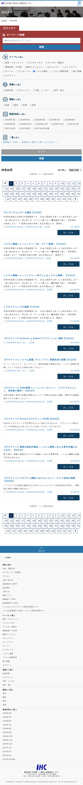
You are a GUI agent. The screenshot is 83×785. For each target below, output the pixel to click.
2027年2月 (9, 128)
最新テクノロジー (33, 67)
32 (28, 194)
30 (17, 194)
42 (8, 199)
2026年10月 (25, 124)
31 (22, 194)
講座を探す (7, 565)
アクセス (6, 576)
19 (33, 189)
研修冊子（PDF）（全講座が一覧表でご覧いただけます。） (30, 142)
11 (67, 183)
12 (73, 183)
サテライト (9, 75)
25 (67, 189)
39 (67, 194)
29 (11, 194)
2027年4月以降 (41, 128)
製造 (15, 105)
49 (47, 199)
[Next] (75, 199)
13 (79, 183)
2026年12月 (57, 124)
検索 (41, 47)
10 (62, 183)
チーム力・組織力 (54, 63)
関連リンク (7, 595)
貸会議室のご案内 (10, 584)
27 (78, 189)
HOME (4, 21)
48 (41, 199)
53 (69, 199)
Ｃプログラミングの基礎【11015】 (21, 307)
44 (19, 199)
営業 (24, 105)
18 (28, 189)
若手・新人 (58, 90)
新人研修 (76, 71)
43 (13, 199)
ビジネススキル (34, 63)
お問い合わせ (8, 580)
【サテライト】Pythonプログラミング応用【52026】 (31, 419)
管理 (33, 105)
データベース (23, 71)
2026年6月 (39, 120)
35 (44, 194)
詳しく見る (68, 233)
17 (22, 189)
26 (72, 189)
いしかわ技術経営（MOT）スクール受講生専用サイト (24, 611)
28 (5, 194)
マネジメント (23, 90)
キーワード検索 (14, 35)
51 (58, 199)
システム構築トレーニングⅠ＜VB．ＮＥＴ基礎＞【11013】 (35, 244)
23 (56, 189)
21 (44, 189)
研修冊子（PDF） (10, 599)
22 (50, 189)
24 (61, 189)
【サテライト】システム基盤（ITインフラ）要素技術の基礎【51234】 (40, 360)
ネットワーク (69, 67)
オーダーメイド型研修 (11, 572)
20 (39, 189)
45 (25, 199)
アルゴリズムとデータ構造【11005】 (23, 212)
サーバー (8, 71)
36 (50, 194)
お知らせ (6, 591)
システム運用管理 (59, 71)
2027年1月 (73, 124)
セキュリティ (52, 67)
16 (17, 189)
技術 (6, 105)
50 (52, 199)
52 (64, 199)
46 (30, 199)
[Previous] (4, 183)
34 (39, 194)
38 (61, 194)
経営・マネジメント (13, 63)
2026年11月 (41, 124)
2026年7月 (54, 120)
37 (56, 194)
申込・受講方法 (9, 569)
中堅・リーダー (41, 90)
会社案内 (6, 588)
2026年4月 (9, 120)
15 (11, 189)
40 (72, 194)
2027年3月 (24, 128)
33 (33, 194)
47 (36, 199)
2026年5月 (24, 120)
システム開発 (40, 71)
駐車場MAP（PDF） (11, 603)
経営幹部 (8, 90)
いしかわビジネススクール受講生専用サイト (20, 607)
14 (5, 189)
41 (78, 194)
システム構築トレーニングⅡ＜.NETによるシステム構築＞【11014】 (39, 275)
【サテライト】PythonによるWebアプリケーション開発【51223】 (39, 338)
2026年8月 (69, 120)
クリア (41, 152)
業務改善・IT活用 (12, 67)
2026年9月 (9, 124)
